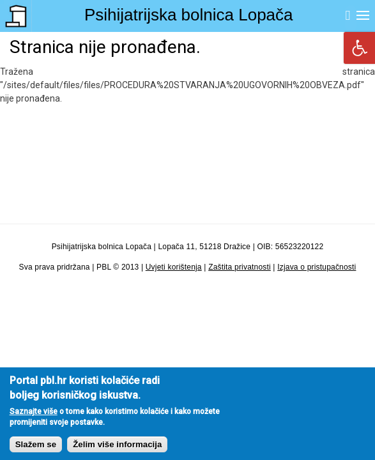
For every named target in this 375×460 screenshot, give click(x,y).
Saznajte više (33, 418)
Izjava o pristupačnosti (316, 267)
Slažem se (35, 451)
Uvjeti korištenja (174, 267)
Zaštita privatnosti (239, 267)
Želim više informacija (117, 451)
